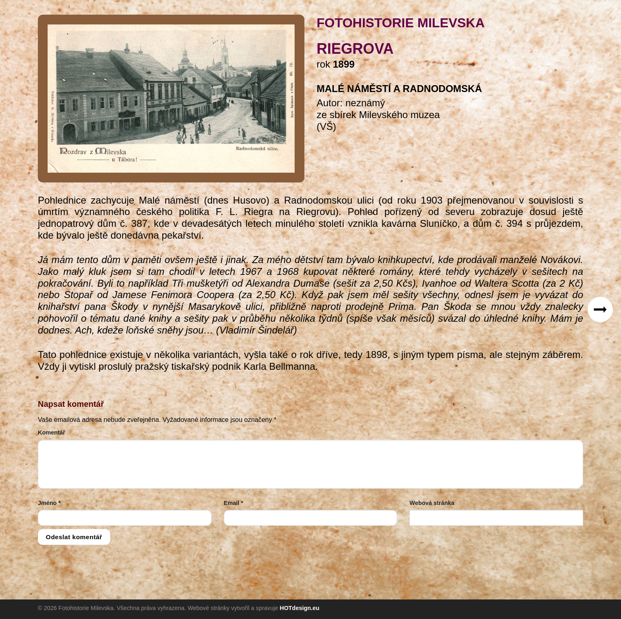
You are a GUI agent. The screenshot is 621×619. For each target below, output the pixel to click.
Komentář (51, 432)
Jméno (49, 503)
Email (233, 503)
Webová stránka (431, 503)
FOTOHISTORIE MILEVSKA (401, 22)
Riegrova (355, 48)
